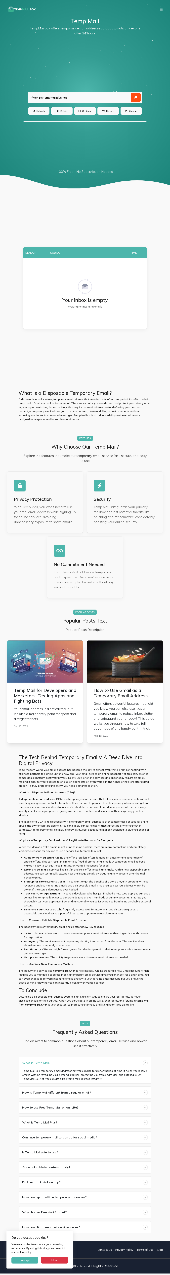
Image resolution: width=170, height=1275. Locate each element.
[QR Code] (85, 112)
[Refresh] (38, 112)
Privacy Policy (124, 1251)
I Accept (24, 1260)
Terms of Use (144, 1251)
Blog (160, 1251)
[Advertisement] (85, 60)
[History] (108, 112)
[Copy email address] (136, 97)
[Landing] (85, 97)
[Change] (131, 112)
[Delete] (62, 112)
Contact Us (105, 1251)
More (52, 1260)
